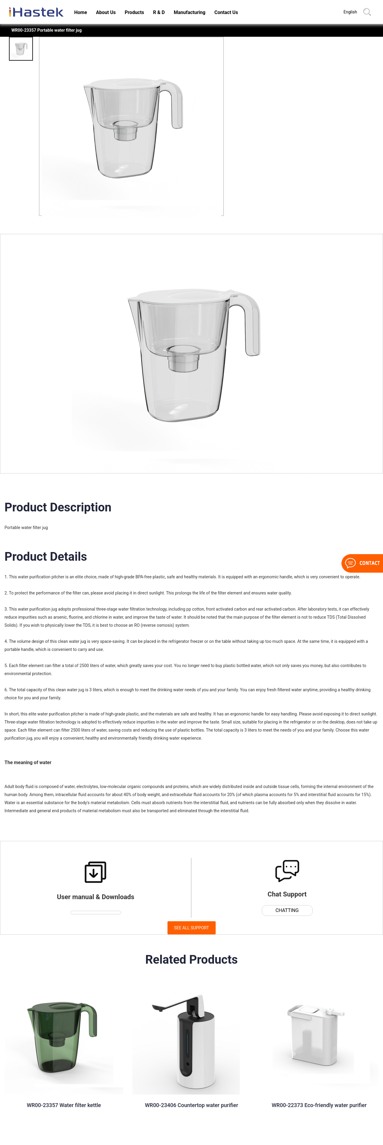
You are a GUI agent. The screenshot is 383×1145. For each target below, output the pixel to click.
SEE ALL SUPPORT (191, 927)
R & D (159, 12)
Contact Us (226, 12)
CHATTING (287, 910)
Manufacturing (190, 12)
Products (134, 12)
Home (80, 12)
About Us (106, 12)
